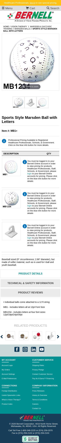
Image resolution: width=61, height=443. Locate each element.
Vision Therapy (19, 27)
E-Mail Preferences (9, 378)
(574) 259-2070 (46, 430)
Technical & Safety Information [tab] (30, 283)
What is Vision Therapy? (11, 400)
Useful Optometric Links (11, 395)
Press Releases (38, 391)
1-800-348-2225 (28, 430)
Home (6, 27)
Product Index (7, 404)
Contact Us (36, 408)
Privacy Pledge (38, 370)
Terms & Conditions (39, 400)
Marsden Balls (22, 29)
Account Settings (8, 374)
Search (53, 8)
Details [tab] (31, 273)
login (29, 173)
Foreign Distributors (9, 391)
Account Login (7, 365)
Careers (35, 404)
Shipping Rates (38, 365)
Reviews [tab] (30, 292)
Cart (30, 8)
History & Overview (39, 395)
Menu (7, 8)
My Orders (6, 370)
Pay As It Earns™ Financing (43, 378)
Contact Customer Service (42, 374)
